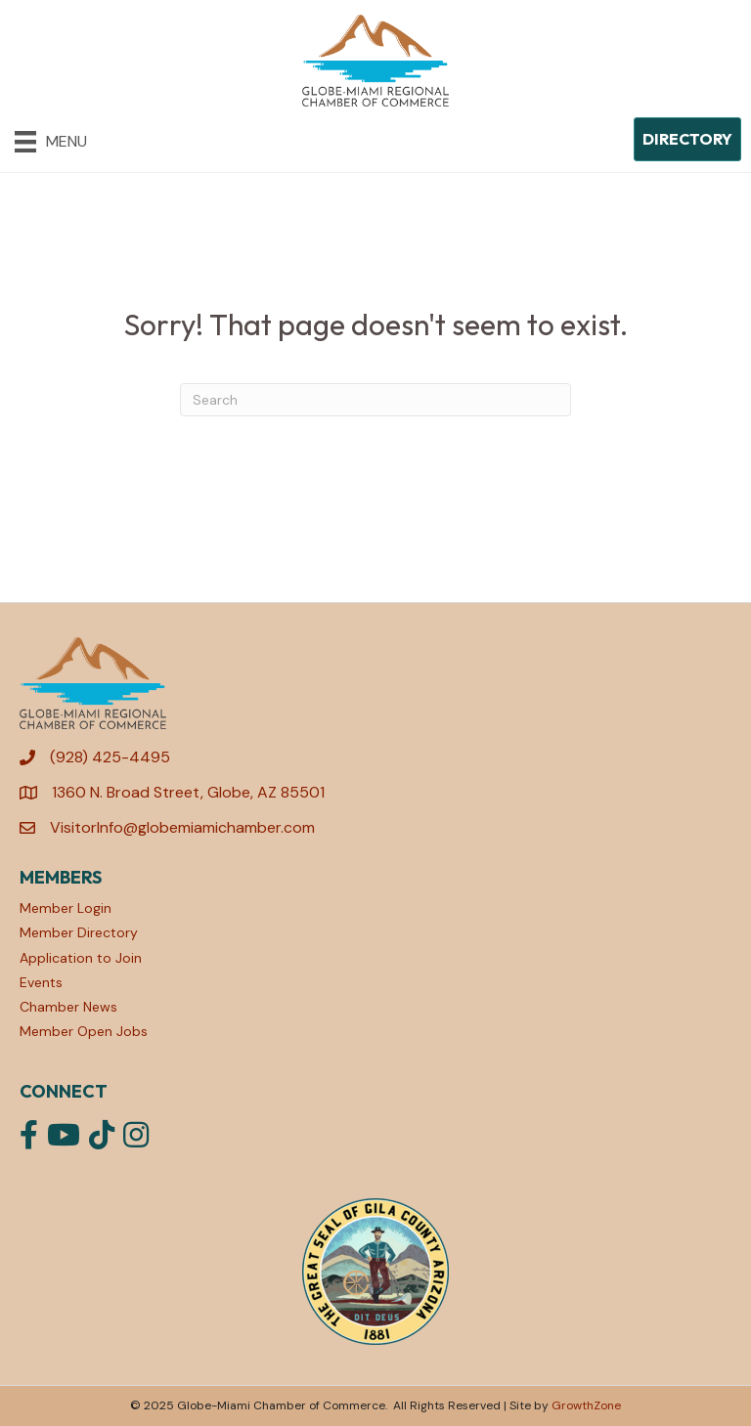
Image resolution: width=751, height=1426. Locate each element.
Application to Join (81, 958)
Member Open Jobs (84, 1031)
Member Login (65, 908)
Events (41, 982)
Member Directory (79, 932)
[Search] (375, 399)
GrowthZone (586, 1405)
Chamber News (68, 1006)
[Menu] (51, 141)
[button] (687, 139)
